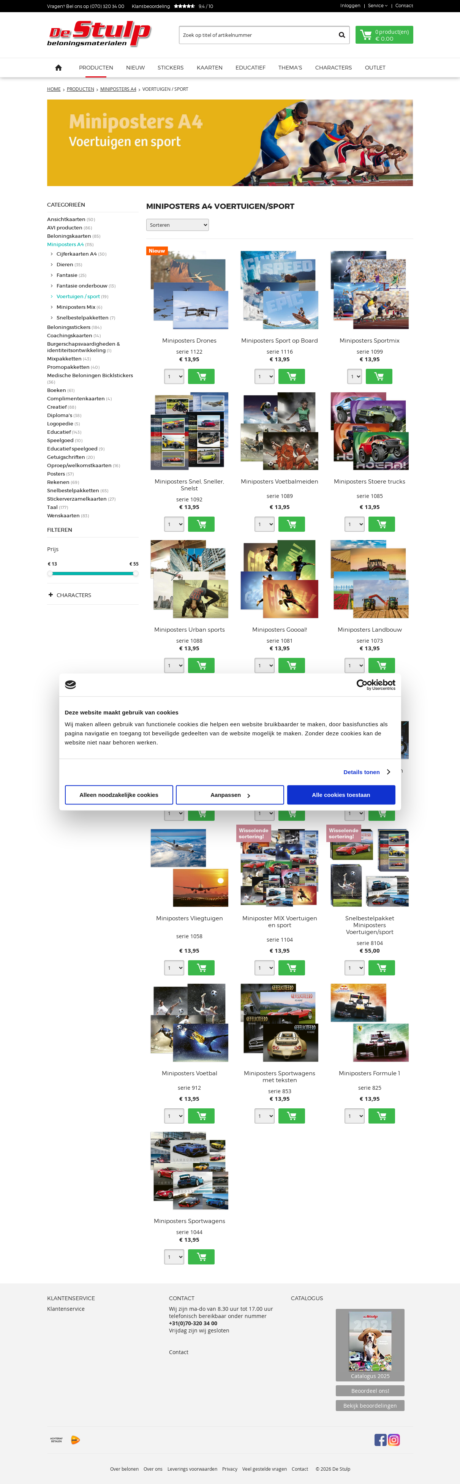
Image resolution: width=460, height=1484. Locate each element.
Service (376, 5)
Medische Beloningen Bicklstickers (90, 378)
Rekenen (63, 482)
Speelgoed (64, 440)
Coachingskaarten (74, 335)
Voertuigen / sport (82, 296)
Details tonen (362, 772)
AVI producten (69, 227)
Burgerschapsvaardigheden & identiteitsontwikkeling (83, 347)
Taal (57, 507)
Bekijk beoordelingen (370, 1405)
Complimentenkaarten (79, 398)
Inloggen (350, 5)
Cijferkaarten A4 (81, 254)
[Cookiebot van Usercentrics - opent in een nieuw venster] (362, 685)
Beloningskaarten (73, 236)
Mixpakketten (69, 359)
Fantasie (71, 275)
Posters (60, 474)
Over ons (153, 1469)
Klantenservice (66, 1308)
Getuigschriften (71, 457)
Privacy (229, 1469)
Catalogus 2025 (370, 1345)
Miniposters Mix (79, 307)
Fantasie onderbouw (86, 286)
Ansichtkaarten (71, 219)
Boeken (60, 390)
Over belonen (124, 1469)
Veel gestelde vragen (264, 1469)
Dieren (69, 264)
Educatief (64, 432)
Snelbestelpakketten (86, 318)
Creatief (61, 407)
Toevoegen (201, 376)
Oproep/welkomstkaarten (83, 465)
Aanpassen (230, 795)
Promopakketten (73, 367)
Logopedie (63, 423)
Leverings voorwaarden (192, 1469)
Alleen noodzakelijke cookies (118, 795)
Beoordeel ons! (370, 1390)
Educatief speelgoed (75, 449)
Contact (404, 5)
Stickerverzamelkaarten (81, 499)
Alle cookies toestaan (341, 795)
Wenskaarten (68, 515)
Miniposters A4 (70, 244)
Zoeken (342, 35)
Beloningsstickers (74, 327)
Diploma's (64, 415)
